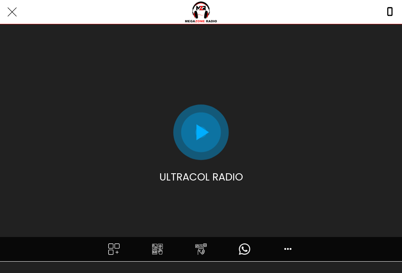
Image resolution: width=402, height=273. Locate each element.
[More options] (288, 249)
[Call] (390, 12)
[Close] (12, 12)
